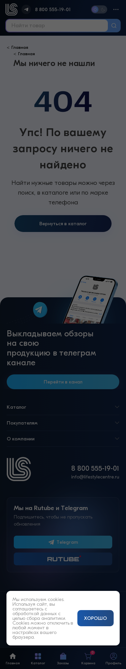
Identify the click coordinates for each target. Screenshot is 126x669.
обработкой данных (34, 613)
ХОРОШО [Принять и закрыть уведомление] (95, 618)
